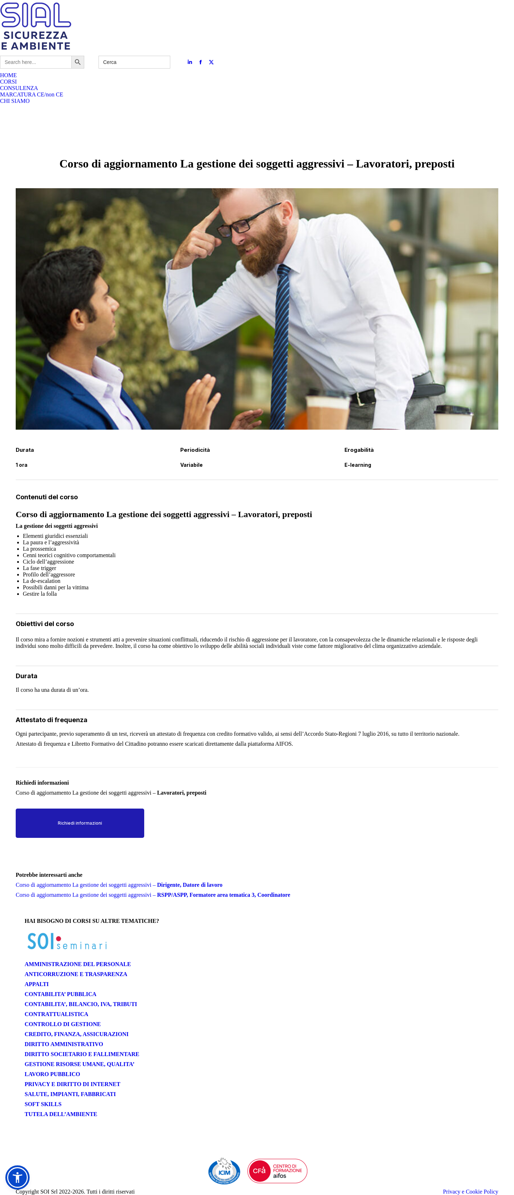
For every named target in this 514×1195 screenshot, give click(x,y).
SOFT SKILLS (43, 1104)
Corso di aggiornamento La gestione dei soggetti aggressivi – (119, 885)
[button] (17, 1177)
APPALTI (37, 984)
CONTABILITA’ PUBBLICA (60, 994)
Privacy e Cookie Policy (470, 1192)
